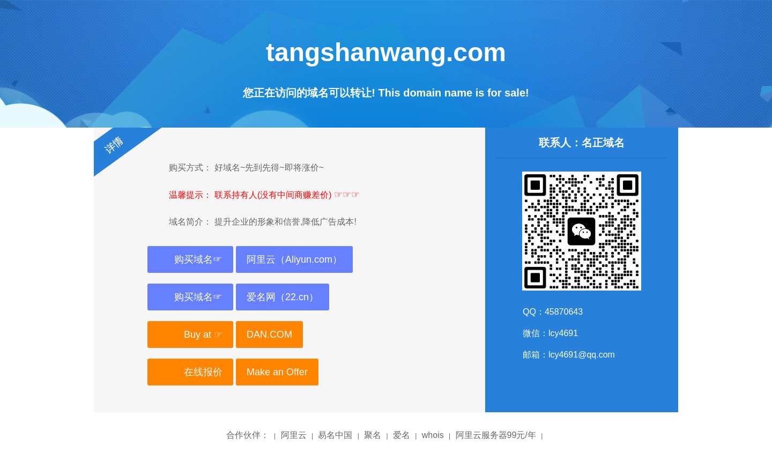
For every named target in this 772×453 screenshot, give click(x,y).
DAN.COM (269, 334)
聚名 (372, 435)
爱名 (401, 435)
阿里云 (294, 435)
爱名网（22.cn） (282, 297)
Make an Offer (277, 372)
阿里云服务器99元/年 (496, 435)
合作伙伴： (247, 435)
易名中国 (335, 435)
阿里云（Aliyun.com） (294, 259)
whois (433, 435)
